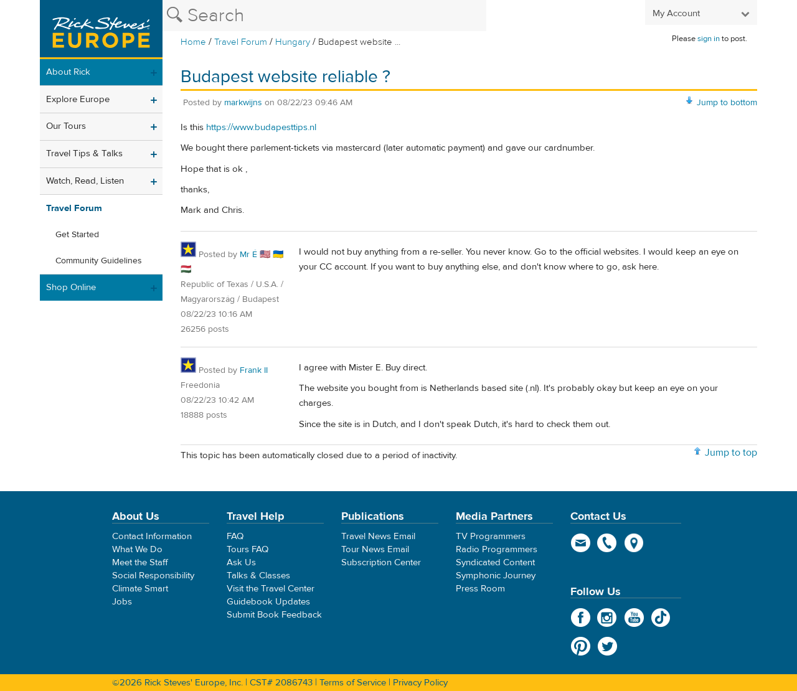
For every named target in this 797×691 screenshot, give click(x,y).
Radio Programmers (496, 549)
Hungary (292, 42)
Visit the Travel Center (270, 589)
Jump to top (731, 452)
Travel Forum (240, 42)
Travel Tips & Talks (84, 153)
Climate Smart (140, 589)
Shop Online (71, 287)
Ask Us (241, 562)
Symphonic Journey (495, 575)
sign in (708, 39)
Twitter (607, 646)
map (634, 543)
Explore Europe (78, 99)
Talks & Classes (258, 575)
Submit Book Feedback (274, 615)
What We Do (137, 549)
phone (607, 543)
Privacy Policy (420, 683)
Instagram (607, 618)
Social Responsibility (153, 575)
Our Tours (66, 126)
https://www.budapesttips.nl (261, 127)
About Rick (68, 72)
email (580, 543)
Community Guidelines (98, 260)
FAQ (235, 536)
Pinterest (580, 646)
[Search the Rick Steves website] (324, 15)
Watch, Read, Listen (85, 181)
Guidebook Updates (268, 602)
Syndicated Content (495, 562)
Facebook (580, 618)
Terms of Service (352, 683)
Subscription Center (381, 562)
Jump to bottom (727, 102)
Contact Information (152, 536)
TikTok (661, 618)
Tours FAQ (247, 549)
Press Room (480, 589)
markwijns (243, 102)
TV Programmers (491, 536)
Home (193, 42)
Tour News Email (375, 549)
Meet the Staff (140, 562)
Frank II (254, 370)
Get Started (77, 234)
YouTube (634, 618)
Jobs (122, 602)
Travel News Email (378, 536)
